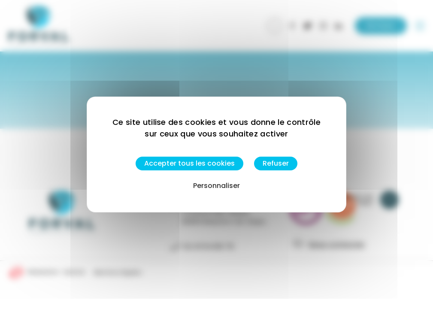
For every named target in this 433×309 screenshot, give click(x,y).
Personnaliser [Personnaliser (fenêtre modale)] (216, 186)
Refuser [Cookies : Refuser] (276, 163)
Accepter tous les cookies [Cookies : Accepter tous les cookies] (189, 163)
